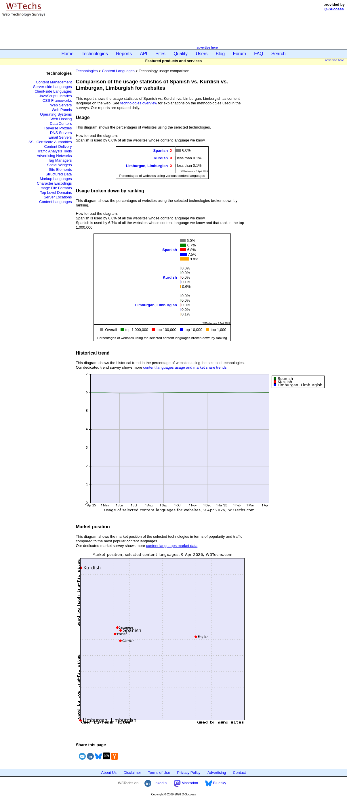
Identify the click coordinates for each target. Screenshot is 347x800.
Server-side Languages (52, 87)
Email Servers (60, 137)
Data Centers (61, 123)
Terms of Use (159, 772)
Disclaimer (132, 772)
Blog (220, 53)
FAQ (258, 53)
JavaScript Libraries (55, 96)
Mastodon (186, 783)
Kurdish (161, 158)
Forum (239, 53)
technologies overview (138, 103)
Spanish (160, 150)
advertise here (207, 47)
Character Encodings (54, 183)
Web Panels (62, 110)
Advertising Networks (54, 156)
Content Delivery (58, 146)
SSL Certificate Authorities (50, 142)
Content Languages (55, 202)
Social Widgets (59, 165)
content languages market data (172, 545)
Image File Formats (56, 188)
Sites (160, 53)
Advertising (216, 772)
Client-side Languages (53, 91)
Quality (181, 53)
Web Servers (61, 105)
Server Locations (58, 197)
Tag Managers (60, 160)
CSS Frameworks (57, 100)
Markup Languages (56, 179)
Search (278, 53)
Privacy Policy (189, 772)
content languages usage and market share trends (185, 367)
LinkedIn (155, 783)
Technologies (95, 53)
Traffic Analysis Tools (54, 151)
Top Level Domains (56, 192)
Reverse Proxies (58, 128)
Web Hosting (61, 119)
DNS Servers (61, 133)
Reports (124, 53)
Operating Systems (56, 114)
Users (202, 53)
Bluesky (215, 783)
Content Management (54, 82)
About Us (109, 772)
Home (68, 53)
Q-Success (334, 9)
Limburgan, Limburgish (147, 165)
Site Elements (60, 169)
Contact (239, 772)
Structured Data (58, 174)
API (143, 53)
